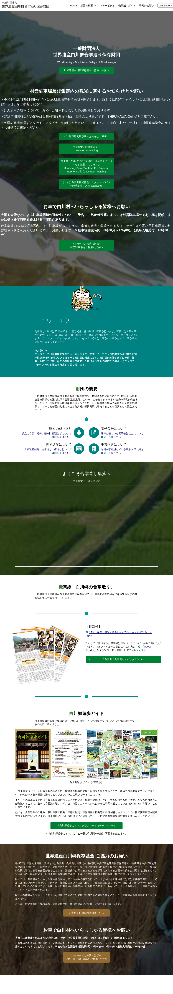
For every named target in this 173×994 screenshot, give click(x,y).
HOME (73, 5)
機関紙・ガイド (127, 5)
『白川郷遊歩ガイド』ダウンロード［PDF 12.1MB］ (86, 825)
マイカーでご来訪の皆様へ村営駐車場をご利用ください (86, 245)
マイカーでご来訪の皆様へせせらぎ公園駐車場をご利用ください (86, 957)
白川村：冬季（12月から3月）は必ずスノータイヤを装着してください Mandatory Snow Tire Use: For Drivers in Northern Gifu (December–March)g (86, 166)
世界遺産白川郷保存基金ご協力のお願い (86, 70)
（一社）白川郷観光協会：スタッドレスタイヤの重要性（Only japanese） (86, 184)
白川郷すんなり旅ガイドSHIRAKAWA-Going (86, 148)
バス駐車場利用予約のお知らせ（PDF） (86, 136)
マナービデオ (107, 5)
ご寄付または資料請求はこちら (86, 912)
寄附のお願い (146, 5)
